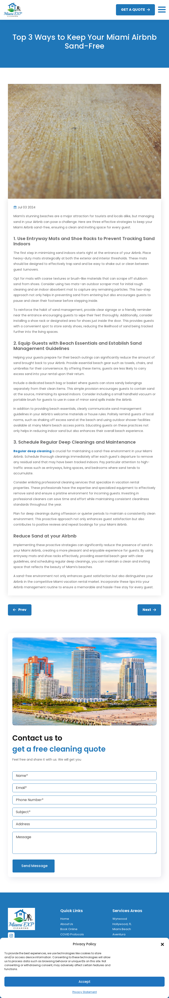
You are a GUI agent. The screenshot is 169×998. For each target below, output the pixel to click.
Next (149, 609)
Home (64, 919)
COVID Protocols (72, 934)
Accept (84, 981)
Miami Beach (121, 929)
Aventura (118, 934)
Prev (19, 609)
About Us (66, 924)
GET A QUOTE (135, 9)
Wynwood (119, 919)
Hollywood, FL (121, 924)
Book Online (68, 929)
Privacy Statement (84, 992)
